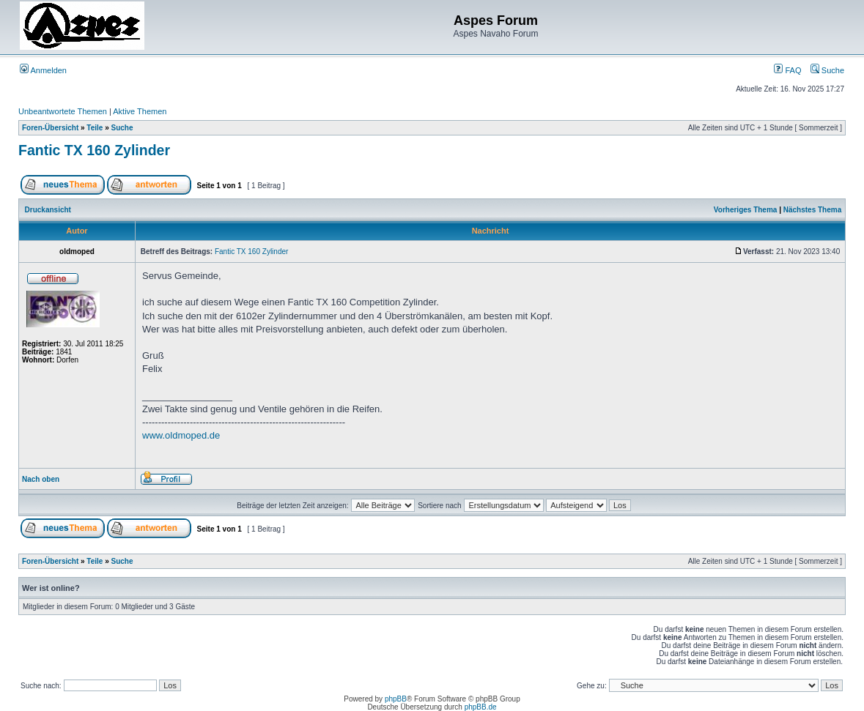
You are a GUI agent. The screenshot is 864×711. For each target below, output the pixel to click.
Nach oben (40, 479)
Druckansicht (48, 210)
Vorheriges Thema (746, 210)
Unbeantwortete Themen (62, 111)
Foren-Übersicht (50, 128)
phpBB (396, 699)
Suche (827, 70)
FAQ (787, 70)
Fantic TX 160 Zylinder (94, 150)
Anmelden (43, 70)
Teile (94, 128)
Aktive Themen (139, 111)
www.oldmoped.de (181, 435)
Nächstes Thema (812, 210)
